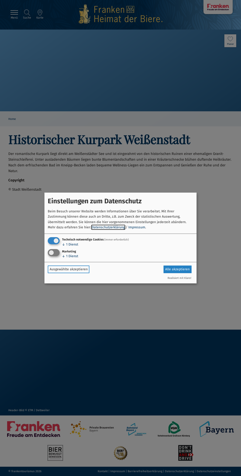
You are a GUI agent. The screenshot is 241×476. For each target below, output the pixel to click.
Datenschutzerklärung (108, 227)
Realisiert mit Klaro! (179, 278)
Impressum (136, 227)
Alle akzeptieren (177, 269)
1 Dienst (70, 244)
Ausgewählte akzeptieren (69, 269)
